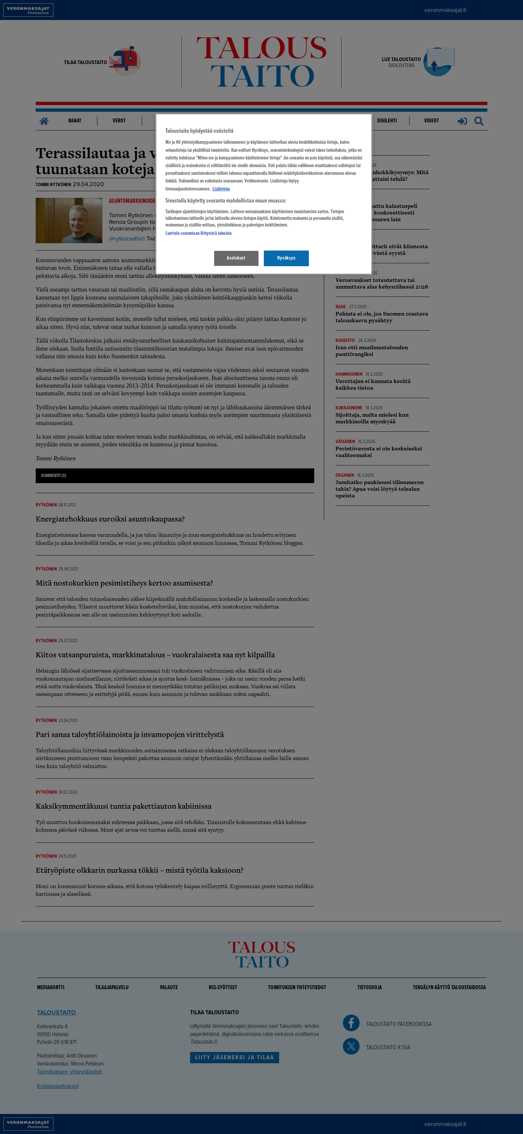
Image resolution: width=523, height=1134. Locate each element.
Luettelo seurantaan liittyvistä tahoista (198, 233)
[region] (263, 194)
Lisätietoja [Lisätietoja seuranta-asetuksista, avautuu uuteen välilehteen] (221, 189)
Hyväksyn (286, 258)
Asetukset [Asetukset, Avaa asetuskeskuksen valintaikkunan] (236, 258)
